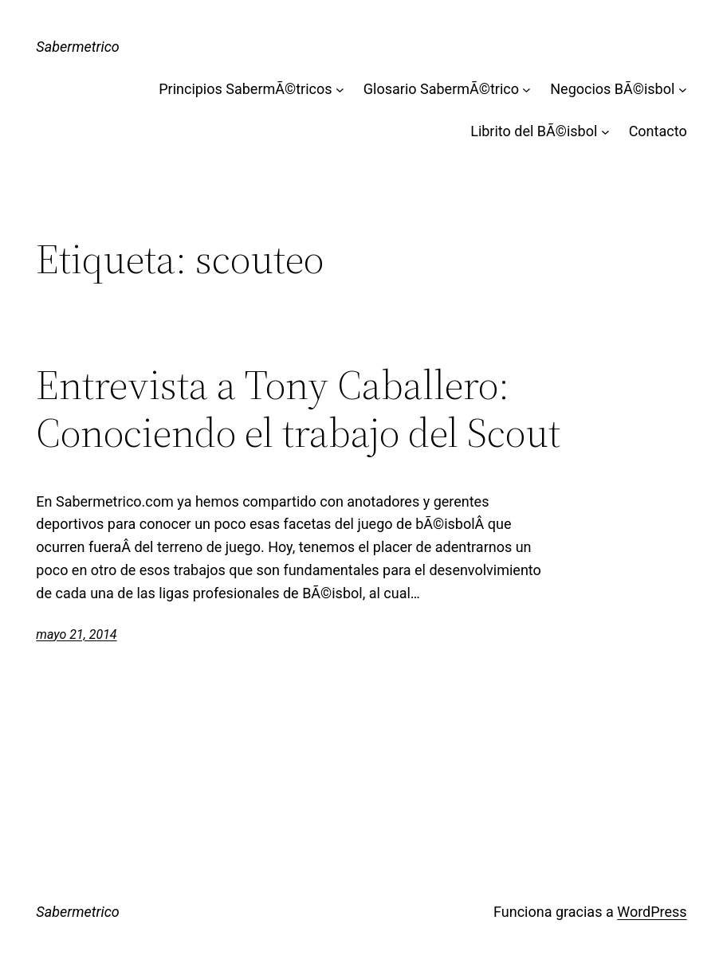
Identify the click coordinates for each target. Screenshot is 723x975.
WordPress (651, 911)
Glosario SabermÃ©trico (441, 88)
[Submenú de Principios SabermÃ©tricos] (340, 89)
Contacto (658, 131)
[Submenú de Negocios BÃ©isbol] (682, 89)
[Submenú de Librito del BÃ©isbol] (605, 131)
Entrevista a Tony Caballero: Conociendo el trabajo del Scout (298, 408)
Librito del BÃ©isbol (533, 131)
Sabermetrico (77, 46)
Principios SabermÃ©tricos (245, 88)
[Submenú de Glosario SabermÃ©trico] (526, 89)
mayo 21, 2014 (76, 634)
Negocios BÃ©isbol (612, 88)
